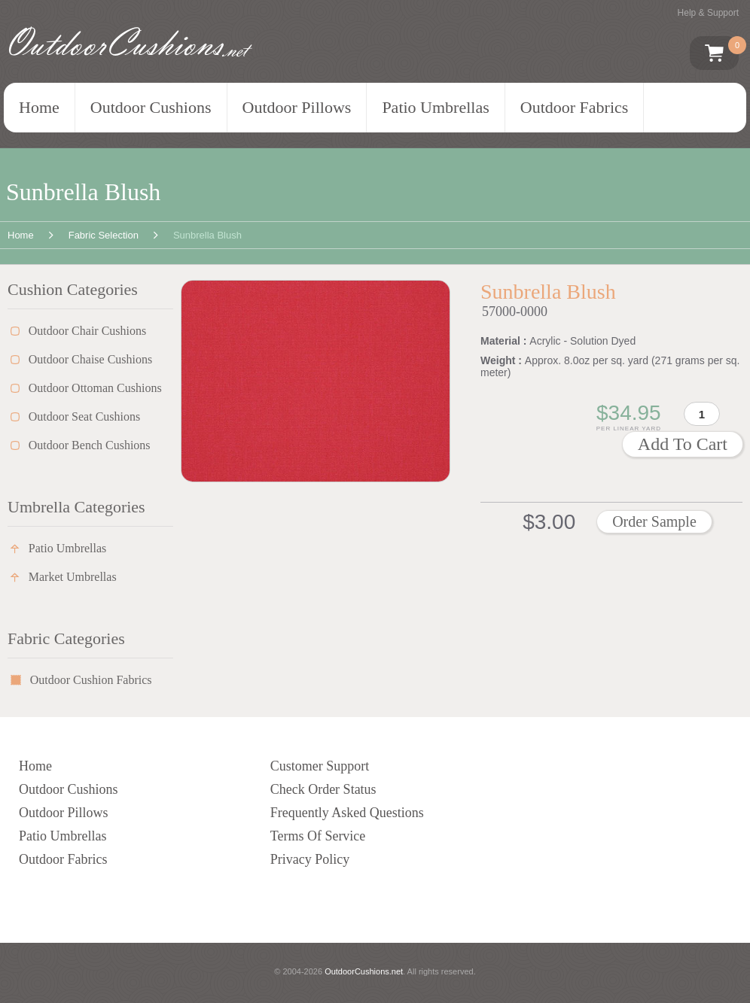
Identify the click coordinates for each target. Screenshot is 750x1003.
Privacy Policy (310, 859)
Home (39, 107)
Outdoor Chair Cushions (87, 330)
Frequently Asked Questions (347, 812)
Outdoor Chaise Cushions (90, 359)
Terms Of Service (318, 835)
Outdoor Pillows (297, 107)
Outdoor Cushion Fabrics (91, 679)
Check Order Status (323, 789)
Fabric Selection (104, 235)
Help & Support (708, 13)
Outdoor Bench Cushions (90, 445)
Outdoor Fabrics (574, 107)
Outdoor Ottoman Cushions (95, 387)
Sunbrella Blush (207, 235)
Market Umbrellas (73, 576)
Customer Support (320, 766)
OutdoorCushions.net (364, 971)
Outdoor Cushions (151, 107)
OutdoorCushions (129, 43)
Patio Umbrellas (435, 107)
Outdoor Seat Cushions (84, 416)
